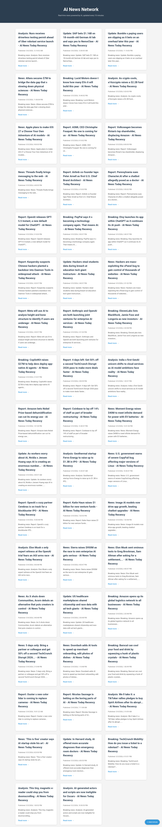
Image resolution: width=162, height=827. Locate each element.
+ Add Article (152, 822)
